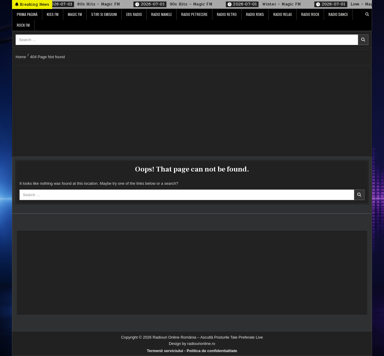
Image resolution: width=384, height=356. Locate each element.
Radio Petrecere (194, 14)
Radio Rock (310, 14)
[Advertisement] (192, 111)
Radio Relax (282, 14)
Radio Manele (161, 14)
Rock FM (23, 25)
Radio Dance (338, 14)
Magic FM (75, 14)
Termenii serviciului (165, 351)
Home (21, 57)
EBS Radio (134, 14)
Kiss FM (52, 14)
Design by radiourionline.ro (192, 343)
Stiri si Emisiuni (104, 14)
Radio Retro (227, 14)
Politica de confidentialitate (212, 351)
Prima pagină (27, 14)
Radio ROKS (255, 14)
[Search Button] (367, 14)
